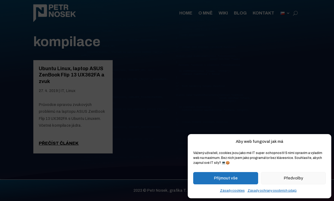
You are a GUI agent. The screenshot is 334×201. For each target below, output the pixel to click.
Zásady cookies (232, 191)
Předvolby (293, 178)
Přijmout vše (226, 178)
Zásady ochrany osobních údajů (272, 191)
